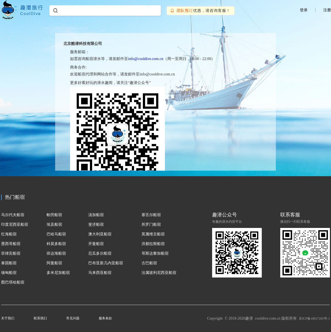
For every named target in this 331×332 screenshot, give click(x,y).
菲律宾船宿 (10, 253)
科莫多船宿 (56, 244)
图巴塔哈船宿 (12, 282)
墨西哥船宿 (10, 244)
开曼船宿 (96, 244)
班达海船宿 (56, 253)
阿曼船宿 (54, 263)
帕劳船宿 (54, 215)
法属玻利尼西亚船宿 (159, 273)
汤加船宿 (96, 215)
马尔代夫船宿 (12, 215)
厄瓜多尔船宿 (99, 253)
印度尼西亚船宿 (14, 224)
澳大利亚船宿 (99, 234)
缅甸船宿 (9, 273)
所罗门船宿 (151, 224)
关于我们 (7, 318)
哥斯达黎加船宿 (155, 253)
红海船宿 (9, 234)
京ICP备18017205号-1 (314, 318)
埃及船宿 (54, 224)
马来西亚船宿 (99, 273)
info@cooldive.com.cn (145, 59)
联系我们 (40, 318)
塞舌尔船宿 (151, 215)
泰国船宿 (9, 263)
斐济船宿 (96, 224)
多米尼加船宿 (58, 273)
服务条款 (105, 318)
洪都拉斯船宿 (153, 244)
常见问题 (72, 318)
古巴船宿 (149, 263)
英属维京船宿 (153, 234)
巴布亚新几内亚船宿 (105, 263)
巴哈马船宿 (56, 234)
